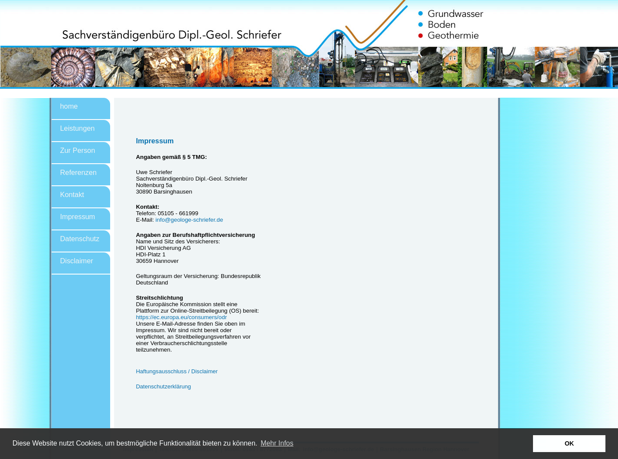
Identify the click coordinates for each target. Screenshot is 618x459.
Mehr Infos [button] (277, 443)
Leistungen (77, 128)
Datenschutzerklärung (163, 386)
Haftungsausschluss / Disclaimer (177, 371)
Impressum (77, 216)
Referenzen (78, 172)
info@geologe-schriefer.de (189, 220)
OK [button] (569, 443)
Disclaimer (76, 261)
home (69, 106)
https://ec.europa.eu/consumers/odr (182, 317)
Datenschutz (80, 238)
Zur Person (77, 150)
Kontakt (72, 194)
